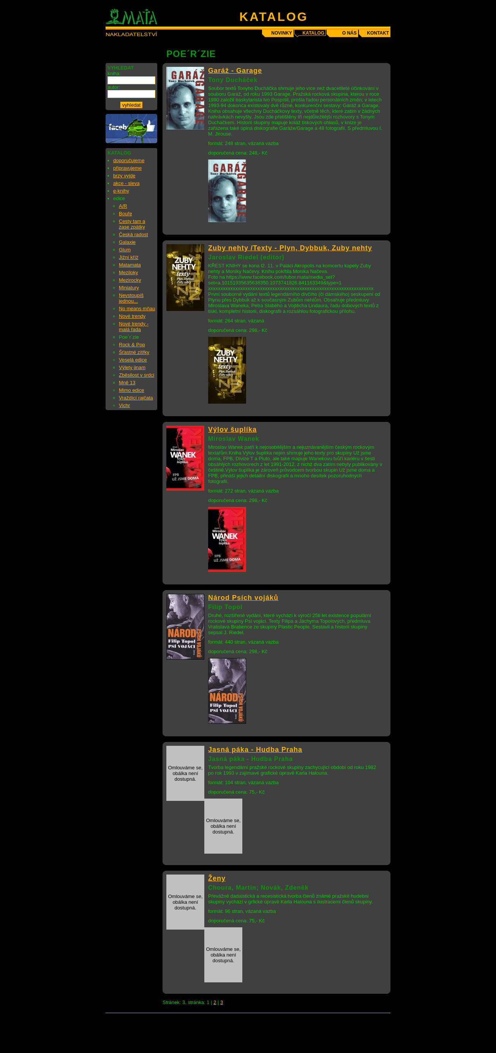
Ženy (217, 878)
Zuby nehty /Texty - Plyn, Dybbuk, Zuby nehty (290, 248)
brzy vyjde (124, 175)
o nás (349, 33)
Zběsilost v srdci (136, 375)
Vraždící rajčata (136, 398)
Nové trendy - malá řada (133, 326)
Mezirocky (130, 280)
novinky (281, 33)
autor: (113, 87)
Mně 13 (127, 382)
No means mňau (137, 308)
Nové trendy (132, 316)
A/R (123, 206)
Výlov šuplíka (232, 429)
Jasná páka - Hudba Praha (255, 749)
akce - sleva (126, 183)
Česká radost (133, 234)
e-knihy (121, 191)
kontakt (378, 33)
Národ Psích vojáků (243, 597)
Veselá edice (133, 360)
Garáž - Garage (235, 70)
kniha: (114, 73)
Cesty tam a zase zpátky (132, 224)
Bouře (125, 213)
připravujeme (127, 168)
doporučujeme (128, 160)
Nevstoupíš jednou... (131, 298)
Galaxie (127, 242)
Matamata (130, 265)
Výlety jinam (132, 367)
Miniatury (129, 287)
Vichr (124, 405)
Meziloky (128, 272)
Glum (125, 250)
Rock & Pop (132, 344)
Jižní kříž (128, 257)
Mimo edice (131, 390)
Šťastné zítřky (134, 352)
